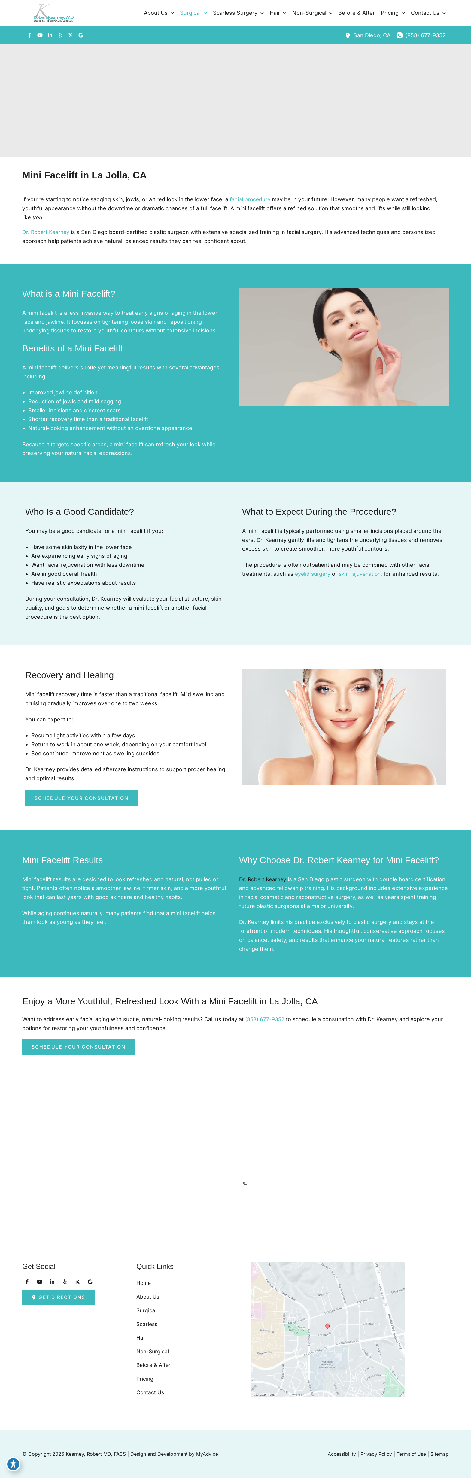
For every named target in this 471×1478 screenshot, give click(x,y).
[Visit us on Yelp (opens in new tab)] (60, 35)
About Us (148, 1287)
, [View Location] (372, 35)
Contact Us (150, 1392)
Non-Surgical (153, 1347)
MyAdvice (207, 1454)
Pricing (145, 1377)
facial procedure (251, 199)
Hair (141, 1332)
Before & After (154, 1362)
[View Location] (349, 35)
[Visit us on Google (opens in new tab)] (80, 35)
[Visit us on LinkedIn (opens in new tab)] (50, 35)
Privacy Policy (375, 1454)
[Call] (421, 35)
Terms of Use (411, 1454)
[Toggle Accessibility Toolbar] (13, 1465)
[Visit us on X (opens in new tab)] (70, 35)
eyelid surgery (313, 574)
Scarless (147, 1317)
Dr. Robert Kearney (46, 232)
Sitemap (439, 1454)
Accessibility (340, 1454)
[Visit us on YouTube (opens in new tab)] (39, 35)
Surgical (146, 1302)
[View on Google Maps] (341, 1324)
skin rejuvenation (362, 574)
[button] (171, 13)
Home (144, 1272)
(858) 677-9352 (265, 1019)
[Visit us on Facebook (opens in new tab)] (29, 35)
